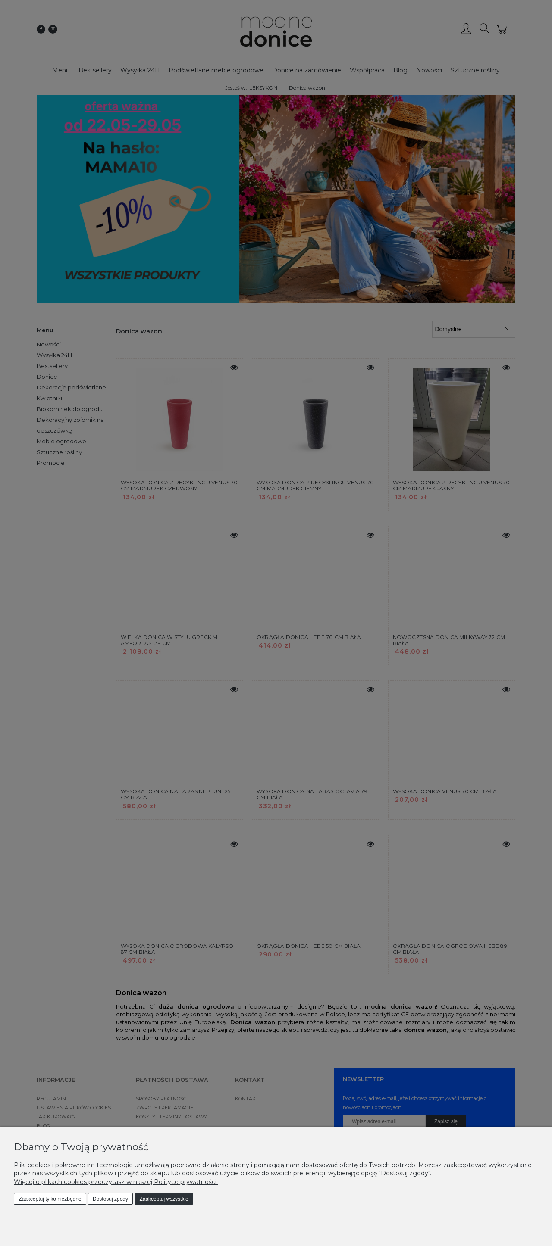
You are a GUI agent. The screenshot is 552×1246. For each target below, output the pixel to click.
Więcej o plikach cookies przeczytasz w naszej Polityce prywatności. (116, 1182)
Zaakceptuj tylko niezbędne (50, 1199)
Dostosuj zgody (110, 1199)
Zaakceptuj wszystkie (163, 1199)
